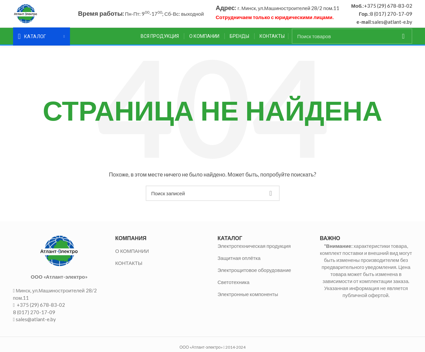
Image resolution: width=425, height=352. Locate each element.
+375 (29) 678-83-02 (388, 7)
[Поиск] (352, 39)
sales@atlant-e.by (392, 23)
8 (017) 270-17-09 (391, 15)
